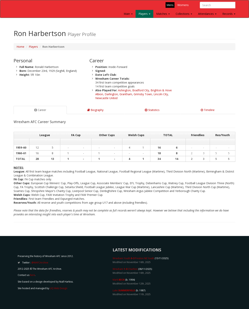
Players (144, 14)
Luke (124, 290)
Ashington (124, 90)
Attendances (207, 14)
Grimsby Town (143, 94)
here (32, 275)
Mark (119, 279)
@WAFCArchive (40, 262)
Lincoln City (160, 94)
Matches (163, 14)
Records (228, 14)
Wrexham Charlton (125, 269)
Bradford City (140, 90)
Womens (183, 5)
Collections (184, 14)
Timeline (208, 110)
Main (128, 14)
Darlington (111, 94)
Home (20, 46)
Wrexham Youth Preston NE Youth (133, 258)
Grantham (125, 94)
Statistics (152, 110)
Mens (170, 5)
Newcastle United (106, 98)
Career (40, 110)
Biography (95, 110)
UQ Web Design (58, 288)
